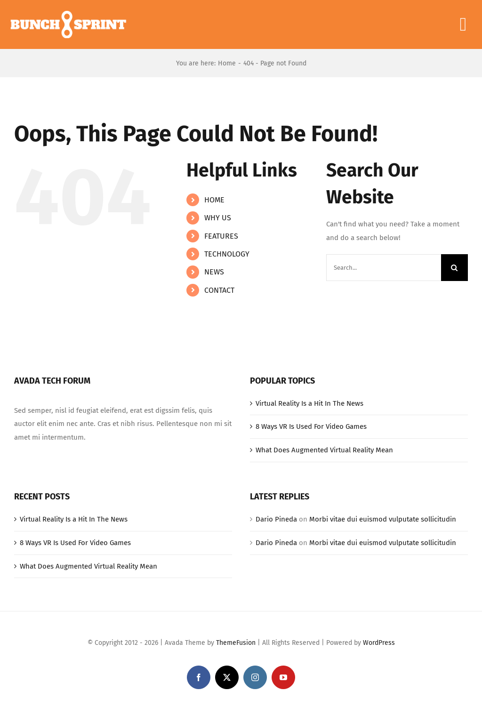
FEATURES (221, 236)
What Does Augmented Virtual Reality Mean (324, 450)
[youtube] (283, 677)
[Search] (454, 267)
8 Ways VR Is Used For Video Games (311, 426)
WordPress (379, 643)
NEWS (214, 271)
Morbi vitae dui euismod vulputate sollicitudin (382, 519)
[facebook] (198, 677)
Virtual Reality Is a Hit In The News (309, 403)
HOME (214, 199)
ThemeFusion (236, 643)
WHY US (217, 217)
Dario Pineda (276, 519)
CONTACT (219, 290)
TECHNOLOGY (226, 253)
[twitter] (227, 677)
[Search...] (383, 267)
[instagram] (255, 677)
